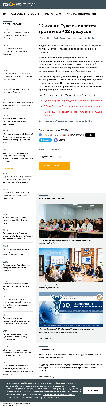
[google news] (50, 135)
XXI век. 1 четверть (25, 13)
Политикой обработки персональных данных (39, 398)
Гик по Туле (52, 13)
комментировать (54, 166)
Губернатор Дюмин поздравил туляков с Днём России (73, 101)
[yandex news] (73, 135)
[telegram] (45, 140)
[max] (59, 140)
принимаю (93, 390)
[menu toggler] (102, 4)
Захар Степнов (54, 150)
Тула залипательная (80, 13)
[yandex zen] (90, 135)
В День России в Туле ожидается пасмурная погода (72, 106)
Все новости (45, 338)
